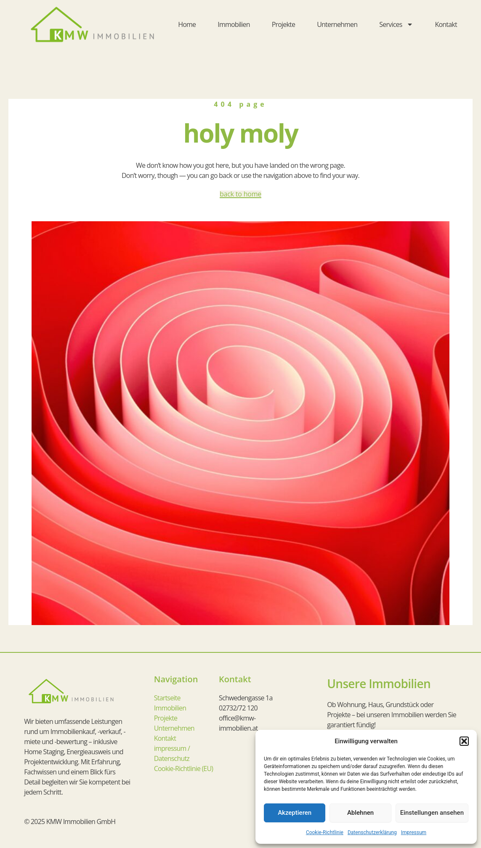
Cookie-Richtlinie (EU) (183, 768)
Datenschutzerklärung (372, 832)
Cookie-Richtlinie (324, 832)
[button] (464, 741)
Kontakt (446, 24)
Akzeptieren (294, 812)
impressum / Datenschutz (172, 753)
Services (396, 24)
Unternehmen (337, 24)
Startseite (167, 697)
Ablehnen (360, 812)
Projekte (283, 24)
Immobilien (234, 24)
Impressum (413, 832)
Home (187, 24)
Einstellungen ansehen (432, 812)
